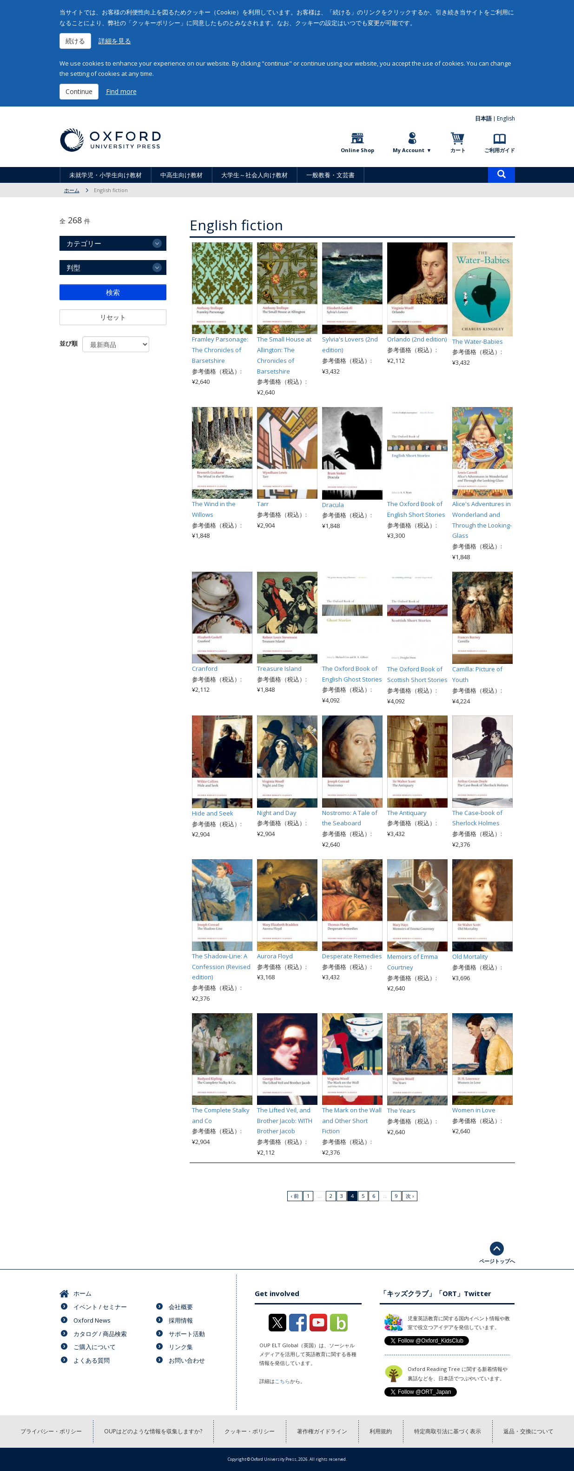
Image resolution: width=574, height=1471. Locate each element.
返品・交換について (528, 1431)
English (506, 118)
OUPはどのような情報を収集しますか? (153, 1431)
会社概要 (181, 1307)
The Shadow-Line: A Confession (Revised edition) (221, 967)
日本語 (483, 118)
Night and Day (277, 813)
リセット (113, 317)
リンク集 (181, 1347)
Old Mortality (470, 956)
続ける (75, 40)
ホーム (71, 190)
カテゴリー (83, 243)
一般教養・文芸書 (330, 175)
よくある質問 (91, 1360)
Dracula (333, 505)
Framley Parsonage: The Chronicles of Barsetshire (220, 350)
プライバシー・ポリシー (51, 1431)
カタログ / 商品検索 (100, 1334)
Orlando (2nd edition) (417, 339)
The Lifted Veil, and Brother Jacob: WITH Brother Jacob (284, 1121)
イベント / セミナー (100, 1307)
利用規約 (380, 1431)
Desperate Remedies (352, 956)
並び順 (68, 343)
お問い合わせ (187, 1360)
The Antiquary (407, 813)
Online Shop (357, 150)
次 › (410, 1195)
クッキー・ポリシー (249, 1431)
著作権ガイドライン (322, 1431)
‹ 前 (295, 1195)
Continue (79, 91)
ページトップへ (497, 1260)
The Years (401, 1110)
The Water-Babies (477, 341)
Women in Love (473, 1110)
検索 (113, 292)
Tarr (263, 504)
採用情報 (181, 1320)
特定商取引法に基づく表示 (447, 1431)
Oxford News (92, 1320)
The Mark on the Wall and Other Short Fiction (352, 1121)
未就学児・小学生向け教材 (105, 175)
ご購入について (94, 1347)
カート (458, 150)
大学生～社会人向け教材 (254, 175)
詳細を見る (115, 40)
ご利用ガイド (499, 150)
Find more (121, 91)
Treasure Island (279, 668)
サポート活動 (187, 1334)
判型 (73, 267)
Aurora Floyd (275, 956)
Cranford (205, 668)
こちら (282, 1380)
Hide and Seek (212, 813)
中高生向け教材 (181, 175)
